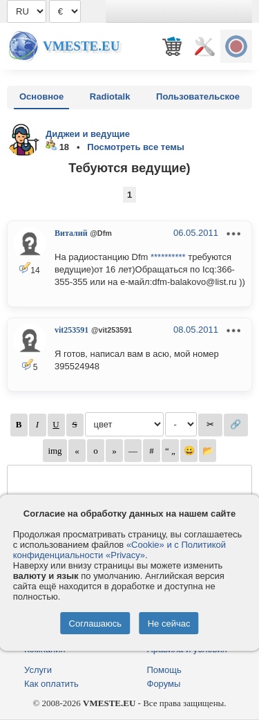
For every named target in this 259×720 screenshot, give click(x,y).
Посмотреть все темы (135, 147)
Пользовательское (198, 96)
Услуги (38, 670)
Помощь (164, 670)
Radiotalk (110, 96)
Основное (41, 96)
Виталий (71, 233)
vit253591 (71, 330)
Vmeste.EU (81, 46)
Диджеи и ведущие (88, 134)
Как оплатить (51, 684)
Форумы (164, 684)
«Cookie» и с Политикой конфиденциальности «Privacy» (119, 549)
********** (168, 257)
